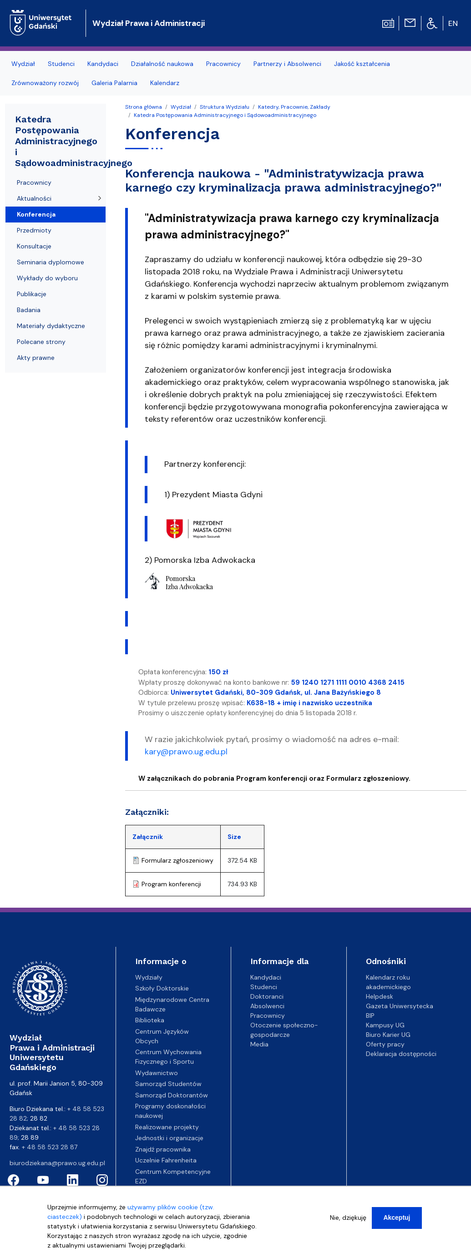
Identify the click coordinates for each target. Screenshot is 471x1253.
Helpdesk (379, 996)
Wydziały (148, 977)
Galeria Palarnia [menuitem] (114, 83)
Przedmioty (34, 230)
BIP (370, 1015)
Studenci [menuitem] (61, 64)
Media (259, 1044)
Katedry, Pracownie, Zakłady (294, 107)
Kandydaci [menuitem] (102, 64)
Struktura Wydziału (224, 107)
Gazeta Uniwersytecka (399, 1006)
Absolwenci (267, 1006)
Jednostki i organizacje (169, 1138)
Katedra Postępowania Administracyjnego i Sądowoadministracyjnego (225, 115)
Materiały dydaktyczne (51, 326)
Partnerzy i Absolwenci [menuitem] (287, 64)
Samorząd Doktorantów (171, 1095)
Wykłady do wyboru (47, 278)
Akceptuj (396, 1220)
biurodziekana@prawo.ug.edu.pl (57, 1163)
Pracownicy (34, 182)
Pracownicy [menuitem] (223, 64)
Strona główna (143, 107)
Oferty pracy (385, 1044)
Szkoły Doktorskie (162, 988)
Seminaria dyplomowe (50, 262)
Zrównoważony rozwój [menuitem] (45, 83)
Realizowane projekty (167, 1127)
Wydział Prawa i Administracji (148, 23)
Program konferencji (171, 884)
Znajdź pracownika (163, 1149)
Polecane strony (41, 342)
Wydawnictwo (156, 1073)
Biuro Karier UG (388, 1035)
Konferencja (36, 214)
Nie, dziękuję (348, 1221)
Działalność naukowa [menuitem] (162, 64)
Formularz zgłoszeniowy (177, 860)
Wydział (181, 107)
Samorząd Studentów (168, 1084)
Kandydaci (265, 977)
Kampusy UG (385, 1025)
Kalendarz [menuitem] (164, 83)
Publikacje (31, 294)
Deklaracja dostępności (401, 1054)
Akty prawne (36, 358)
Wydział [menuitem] (23, 64)
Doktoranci (267, 996)
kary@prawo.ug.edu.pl (186, 751)
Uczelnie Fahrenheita (166, 1160)
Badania (29, 310)
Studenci (263, 987)
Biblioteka (149, 1020)
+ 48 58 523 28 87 (49, 1147)
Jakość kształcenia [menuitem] (362, 64)
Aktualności (34, 198)
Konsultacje (34, 246)
